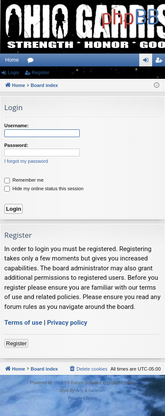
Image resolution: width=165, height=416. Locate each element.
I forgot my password (26, 161)
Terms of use (23, 322)
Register (40, 72)
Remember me (24, 180)
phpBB (60, 382)
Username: (16, 125)
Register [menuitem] (160, 61)
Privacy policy (67, 322)
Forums (32, 61)
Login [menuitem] (147, 61)
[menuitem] (88, 369)
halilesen (97, 390)
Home (12, 60)
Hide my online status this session (44, 188)
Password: (16, 145)
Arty (80, 390)
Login (13, 72)
